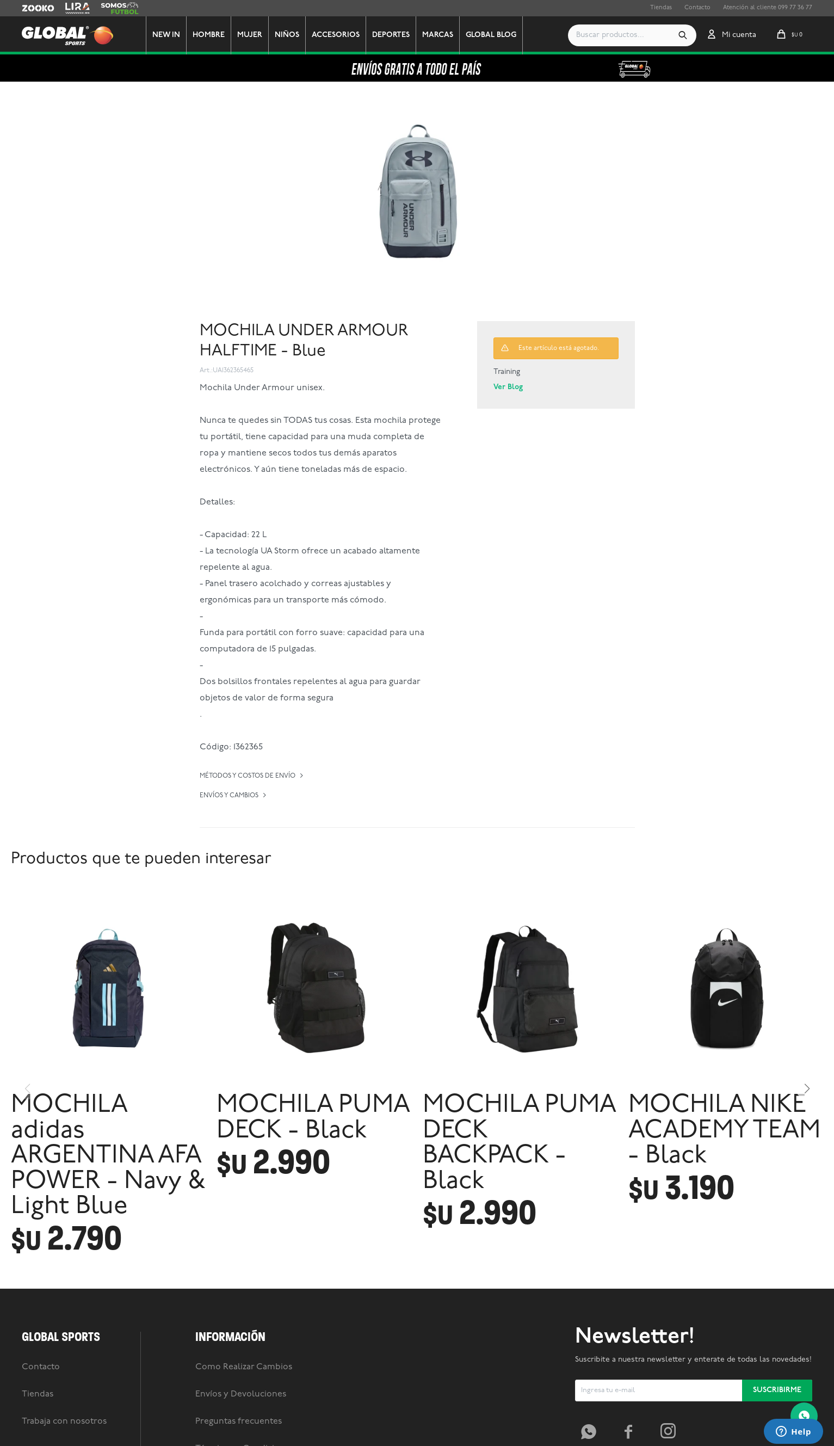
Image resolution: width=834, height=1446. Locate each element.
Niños (287, 35)
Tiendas (661, 8)
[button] (682, 35)
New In (166, 35)
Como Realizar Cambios (243, 1367)
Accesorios (336, 35)
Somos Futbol (120, 8)
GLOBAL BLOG (491, 35)
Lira (70, 8)
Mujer (249, 35)
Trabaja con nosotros (64, 1421)
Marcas (437, 35)
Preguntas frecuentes (238, 1421)
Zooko (31, 8)
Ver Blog (508, 387)
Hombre (209, 35)
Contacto (697, 8)
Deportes (391, 35)
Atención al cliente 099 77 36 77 (767, 8)
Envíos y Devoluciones (240, 1394)
